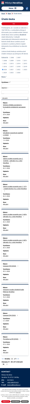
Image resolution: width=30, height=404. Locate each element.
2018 (18, 66)
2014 (18, 63)
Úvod (3, 13)
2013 (12, 63)
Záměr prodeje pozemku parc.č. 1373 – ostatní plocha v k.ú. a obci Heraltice (15, 189)
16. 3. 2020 (6, 297)
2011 (25, 60)
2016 (5, 66)
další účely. (18, 392)
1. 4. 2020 (6, 140)
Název (3, 77)
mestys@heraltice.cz (13, 385)
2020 (5, 69)
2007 (19, 57)
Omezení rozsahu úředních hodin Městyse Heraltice (13, 291)
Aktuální (5, 123)
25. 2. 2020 (6, 344)
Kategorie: (4, 57)
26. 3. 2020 (6, 168)
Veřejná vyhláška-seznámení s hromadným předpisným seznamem (14, 107)
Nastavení (24, 401)
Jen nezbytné (15, 401)
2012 (5, 63)
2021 (12, 69)
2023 (25, 69)
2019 (25, 66)
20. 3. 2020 (6, 271)
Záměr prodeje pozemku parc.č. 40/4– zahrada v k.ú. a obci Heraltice (15, 215)
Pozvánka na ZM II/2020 (12, 339)
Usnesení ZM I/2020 (10, 315)
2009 (12, 60)
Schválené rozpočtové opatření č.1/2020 (13, 134)
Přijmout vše (6, 401)
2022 (18, 69)
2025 (12, 72)
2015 (25, 63)
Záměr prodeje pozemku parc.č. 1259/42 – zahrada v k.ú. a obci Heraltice (13, 161)
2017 (12, 66)
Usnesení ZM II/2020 (11, 266)
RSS (20, 23)
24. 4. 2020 (6, 114)
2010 (18, 60)
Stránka (7, 359)
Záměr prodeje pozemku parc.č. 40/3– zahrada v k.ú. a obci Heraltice (15, 241)
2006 (12, 57)
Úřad (9, 13)
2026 (18, 72)
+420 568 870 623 (13, 382)
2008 (5, 60)
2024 (5, 72)
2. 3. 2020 (6, 320)
